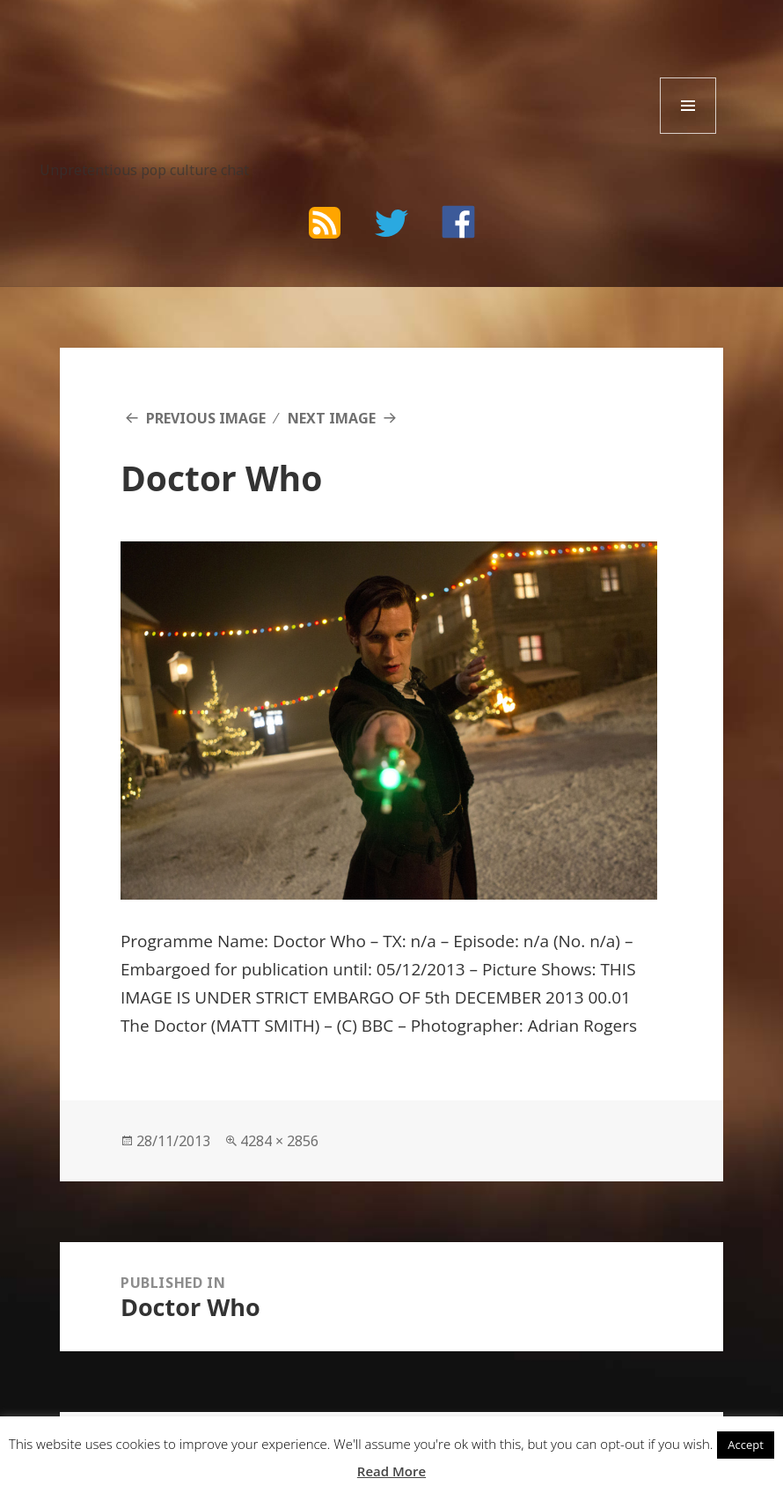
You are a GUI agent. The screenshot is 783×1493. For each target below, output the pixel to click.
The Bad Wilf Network (190, 58)
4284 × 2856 (279, 1141)
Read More (391, 1471)
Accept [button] (746, 1445)
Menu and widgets (688, 133)
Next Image (332, 418)
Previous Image (206, 418)
